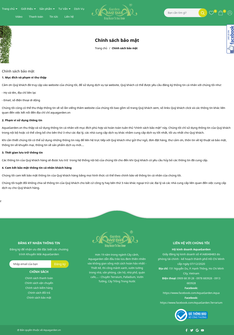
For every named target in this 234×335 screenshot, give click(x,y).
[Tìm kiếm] (203, 12)
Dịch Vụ (79, 8)
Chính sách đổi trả (39, 292)
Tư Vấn (63, 8)
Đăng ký (59, 264)
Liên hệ (69, 16)
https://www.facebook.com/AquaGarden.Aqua (191, 293)
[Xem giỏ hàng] (220, 12)
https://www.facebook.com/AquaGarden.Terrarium (191, 302)
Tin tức (53, 16)
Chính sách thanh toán (39, 278)
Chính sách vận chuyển (39, 283)
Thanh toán (36, 16)
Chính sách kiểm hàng (39, 288)
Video (19, 16)
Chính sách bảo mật (39, 297)
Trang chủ (8, 8)
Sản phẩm (45, 8)
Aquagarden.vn (52, 330)
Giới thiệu (27, 8)
